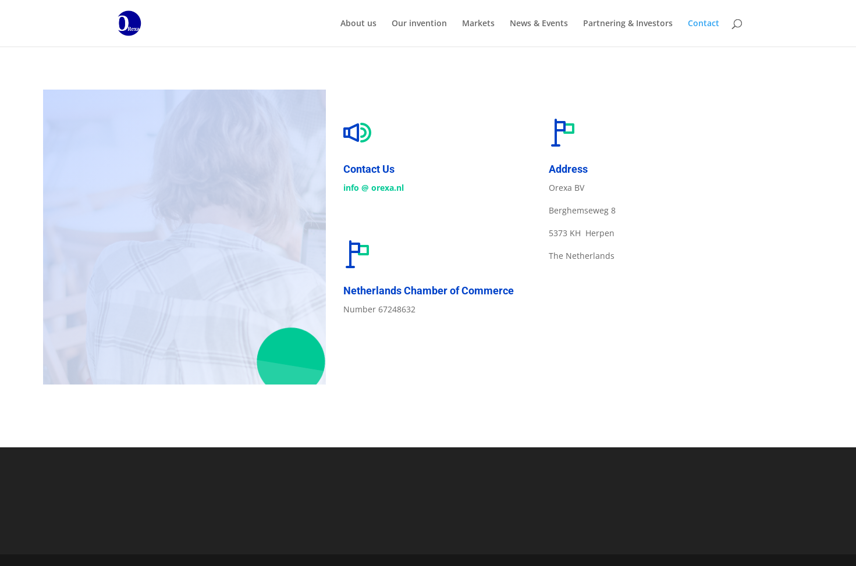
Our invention (419, 24)
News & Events (539, 24)
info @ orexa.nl (373, 187)
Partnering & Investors (628, 24)
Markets (478, 24)
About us (358, 24)
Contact (703, 24)
